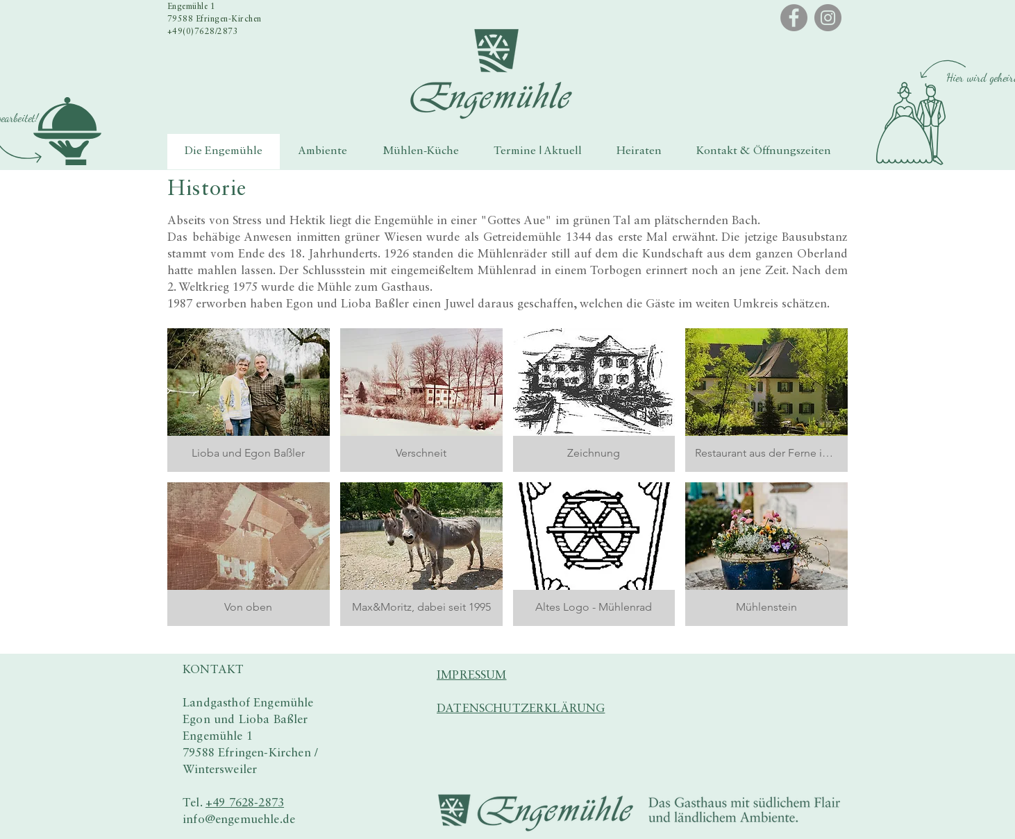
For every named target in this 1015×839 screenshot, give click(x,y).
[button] (67, 131)
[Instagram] (827, 17)
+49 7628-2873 (244, 803)
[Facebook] (793, 17)
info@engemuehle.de (239, 820)
